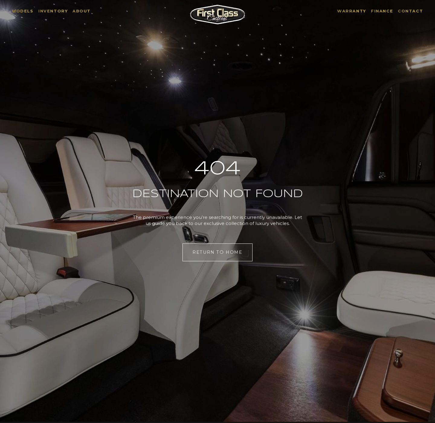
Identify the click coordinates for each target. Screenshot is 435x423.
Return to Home (217, 252)
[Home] (217, 14)
